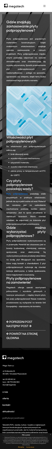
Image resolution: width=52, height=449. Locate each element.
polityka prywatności (13, 418)
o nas (5, 392)
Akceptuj (21, 447)
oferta (5, 399)
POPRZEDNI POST (19, 322)
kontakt (6, 405)
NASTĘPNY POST (18, 326)
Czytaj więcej (30, 447)
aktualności (8, 412)
